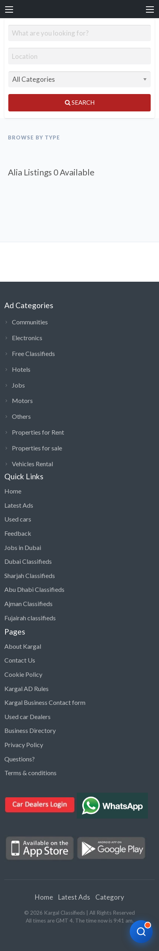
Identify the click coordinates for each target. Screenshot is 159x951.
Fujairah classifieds (30, 617)
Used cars (17, 519)
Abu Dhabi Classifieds (34, 589)
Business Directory (30, 730)
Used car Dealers (27, 716)
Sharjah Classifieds (29, 575)
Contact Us (19, 660)
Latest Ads (18, 505)
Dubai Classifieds (28, 561)
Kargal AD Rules (26, 688)
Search (80, 102)
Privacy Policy (23, 744)
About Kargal (22, 646)
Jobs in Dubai (22, 547)
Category (109, 897)
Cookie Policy (23, 674)
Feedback (17, 533)
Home (12, 491)
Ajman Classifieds (28, 603)
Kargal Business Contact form (44, 702)
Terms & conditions (30, 772)
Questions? (19, 759)
